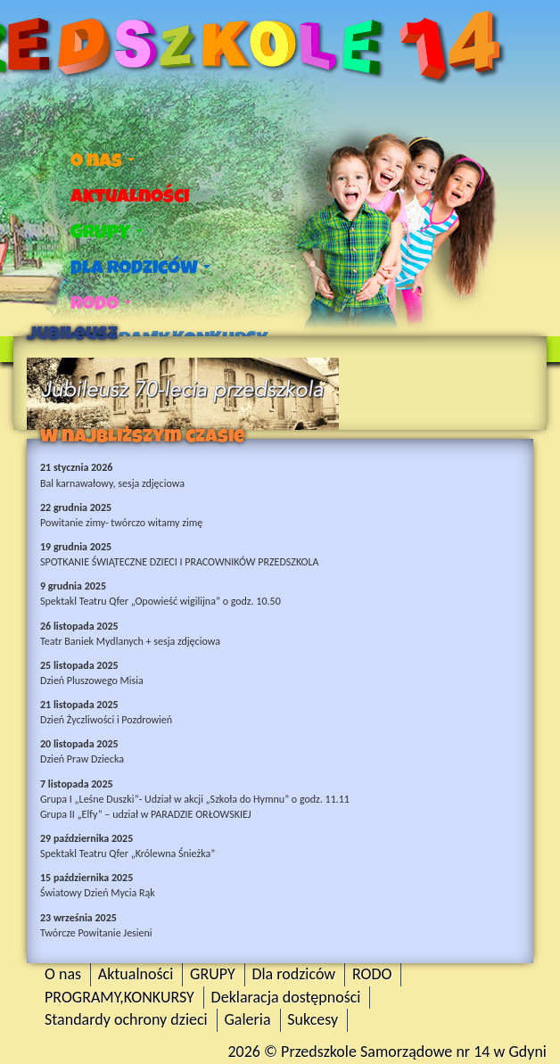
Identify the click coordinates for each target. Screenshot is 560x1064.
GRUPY (106, 232)
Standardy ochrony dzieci (126, 1019)
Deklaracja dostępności (286, 997)
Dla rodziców (140, 267)
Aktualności (129, 196)
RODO (100, 303)
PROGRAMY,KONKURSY (119, 997)
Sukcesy (312, 1019)
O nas (102, 160)
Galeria (247, 1019)
